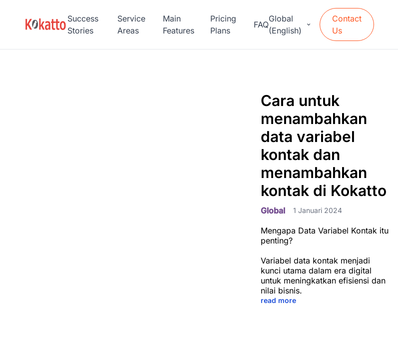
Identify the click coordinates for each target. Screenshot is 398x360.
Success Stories (82, 25)
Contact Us (347, 25)
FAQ (261, 25)
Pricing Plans (223, 25)
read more (278, 300)
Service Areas (131, 25)
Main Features (178, 25)
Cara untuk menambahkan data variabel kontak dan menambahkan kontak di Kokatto (324, 146)
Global (273, 211)
